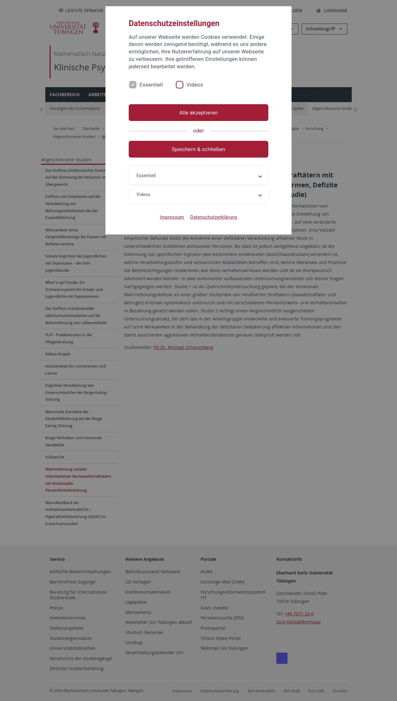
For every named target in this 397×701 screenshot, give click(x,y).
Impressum (172, 217)
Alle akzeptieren (198, 112)
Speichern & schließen (198, 149)
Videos (194, 85)
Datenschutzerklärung (213, 217)
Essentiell (151, 85)
